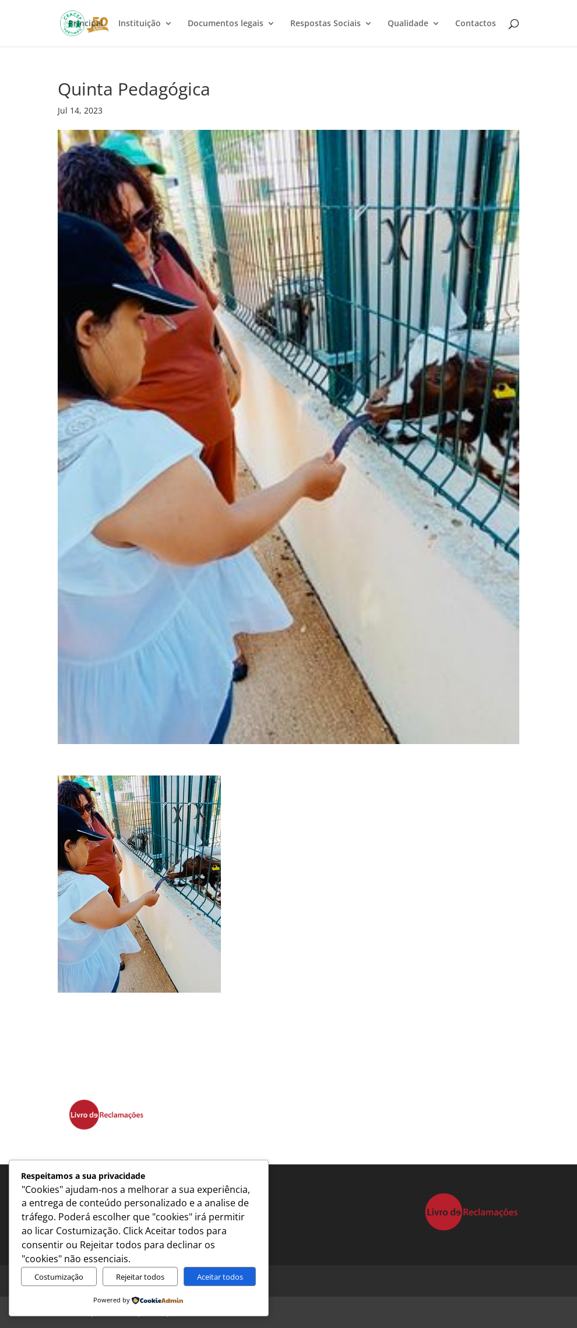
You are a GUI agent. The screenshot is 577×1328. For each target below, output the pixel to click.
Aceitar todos (220, 1277)
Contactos (475, 24)
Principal (85, 24)
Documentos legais (225, 24)
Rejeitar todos (140, 1277)
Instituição (139, 24)
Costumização (58, 1277)
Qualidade (408, 24)
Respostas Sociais (325, 24)
